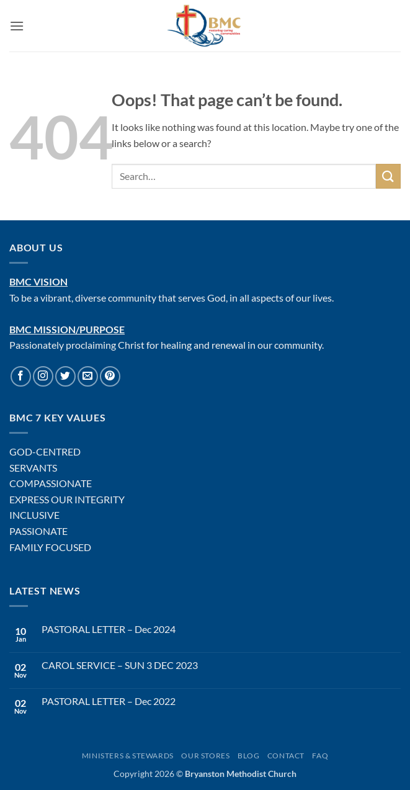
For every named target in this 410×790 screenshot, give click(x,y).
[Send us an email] (88, 376)
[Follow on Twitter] (65, 376)
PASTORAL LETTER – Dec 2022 (109, 701)
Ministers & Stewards (128, 755)
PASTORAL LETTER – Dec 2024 (109, 629)
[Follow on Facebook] (21, 376)
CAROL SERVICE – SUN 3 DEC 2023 (120, 665)
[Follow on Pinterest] (110, 376)
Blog (248, 755)
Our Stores (205, 755)
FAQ (320, 755)
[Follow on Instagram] (43, 376)
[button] (16, 26)
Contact (286, 755)
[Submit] (388, 176)
